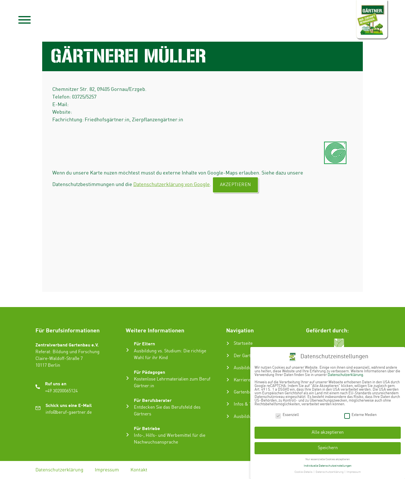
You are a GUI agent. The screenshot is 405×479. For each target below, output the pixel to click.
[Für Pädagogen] (127, 378)
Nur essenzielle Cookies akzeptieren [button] (327, 457)
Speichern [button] (328, 446)
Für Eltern (144, 343)
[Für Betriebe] (127, 435)
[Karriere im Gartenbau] (228, 379)
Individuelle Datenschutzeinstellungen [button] (328, 464)
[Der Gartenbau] (228, 355)
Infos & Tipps (247, 404)
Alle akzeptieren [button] (328, 431)
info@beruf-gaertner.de (69, 412)
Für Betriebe (147, 428)
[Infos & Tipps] (228, 404)
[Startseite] (228, 343)
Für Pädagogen (149, 372)
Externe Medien (360, 413)
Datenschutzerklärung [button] (330, 470)
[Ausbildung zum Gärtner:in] (228, 367)
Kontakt (139, 470)
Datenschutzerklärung (59, 470)
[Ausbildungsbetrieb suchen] (228, 416)
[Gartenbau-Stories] (228, 391)
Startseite (243, 343)
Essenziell (287, 413)
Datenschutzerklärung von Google (171, 184)
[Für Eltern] (127, 350)
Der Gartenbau (248, 355)
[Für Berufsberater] (127, 406)
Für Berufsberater (153, 400)
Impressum (107, 470)
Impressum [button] (353, 470)
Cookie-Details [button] (303, 470)
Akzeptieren (235, 184)
